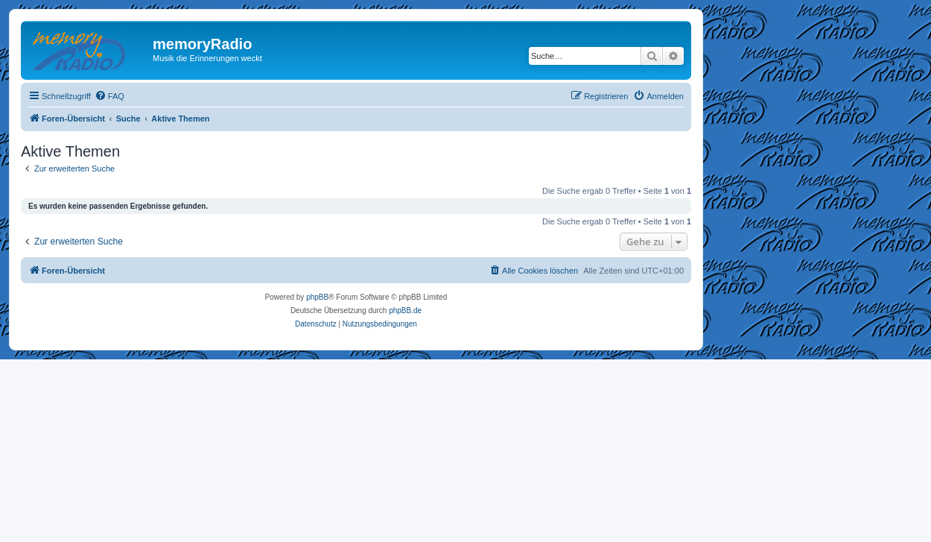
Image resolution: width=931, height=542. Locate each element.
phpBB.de (405, 310)
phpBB (317, 297)
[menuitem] (109, 96)
